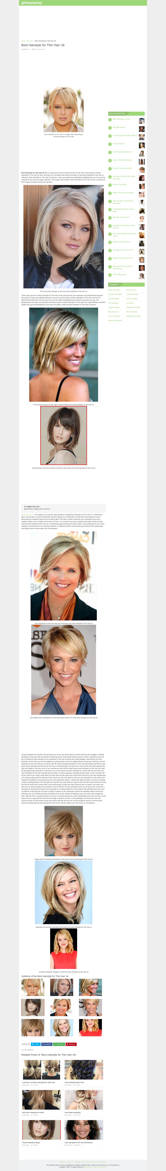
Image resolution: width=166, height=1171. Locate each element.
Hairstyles (26, 49)
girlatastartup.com (27, 515)
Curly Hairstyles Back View (74, 1082)
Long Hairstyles (114, 307)
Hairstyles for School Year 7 (123, 250)
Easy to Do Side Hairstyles (122, 160)
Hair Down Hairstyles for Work (33, 1112)
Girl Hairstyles (113, 303)
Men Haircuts (113, 312)
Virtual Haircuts (119, 144)
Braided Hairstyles (115, 294)
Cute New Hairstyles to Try (123, 152)
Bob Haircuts (131, 290)
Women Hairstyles (115, 320)
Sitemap (62, 1162)
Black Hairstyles (114, 290)
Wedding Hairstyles (133, 316)
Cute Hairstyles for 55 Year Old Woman (79, 1142)
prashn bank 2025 (101, 1167)
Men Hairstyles (132, 312)
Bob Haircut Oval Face (121, 217)
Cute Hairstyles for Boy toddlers (124, 135)
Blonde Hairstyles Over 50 (122, 258)
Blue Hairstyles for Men (121, 119)
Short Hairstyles (114, 316)
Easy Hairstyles (132, 299)
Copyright (77, 1162)
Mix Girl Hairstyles (119, 185)
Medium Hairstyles (133, 307)
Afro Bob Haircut (119, 127)
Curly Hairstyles (132, 294)
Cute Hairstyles (113, 299)
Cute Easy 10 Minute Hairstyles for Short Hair (38, 1082)
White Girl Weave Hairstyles (123, 193)
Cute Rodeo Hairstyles (73, 1112)
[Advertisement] (83, 23)
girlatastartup (31, 3)
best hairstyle (29, 1050)
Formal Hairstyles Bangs (31, 1142)
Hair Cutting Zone (119, 274)
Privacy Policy (102, 1162)
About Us (93, 1162)
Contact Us (69, 1162)
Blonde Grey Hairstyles (121, 242)
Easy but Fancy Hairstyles (122, 168)
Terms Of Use (85, 1162)
